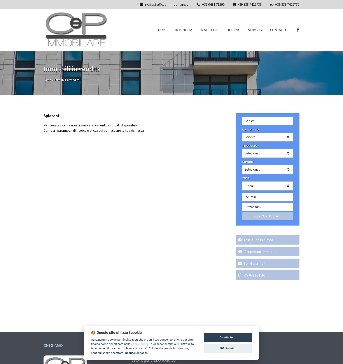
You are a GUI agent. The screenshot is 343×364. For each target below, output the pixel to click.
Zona (249, 186)
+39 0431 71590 (213, 4)
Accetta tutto (227, 337)
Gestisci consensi (136, 353)
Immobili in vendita (67, 80)
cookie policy (139, 344)
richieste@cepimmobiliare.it (164, 4)
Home (47, 80)
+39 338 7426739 (249, 4)
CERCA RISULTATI (267, 216)
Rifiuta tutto (227, 348)
